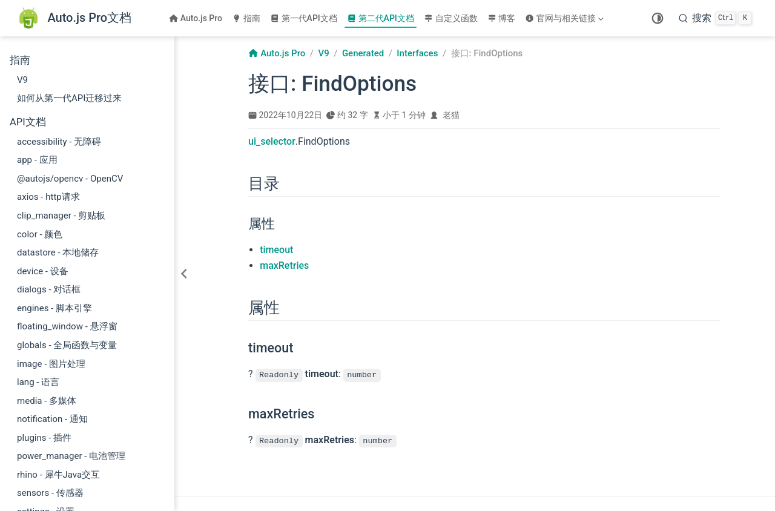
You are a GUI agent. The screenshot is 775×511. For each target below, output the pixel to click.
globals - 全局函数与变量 (67, 345)
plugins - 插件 (44, 437)
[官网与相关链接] (565, 18)
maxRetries (284, 265)
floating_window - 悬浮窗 (67, 326)
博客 (501, 18)
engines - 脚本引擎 (54, 308)
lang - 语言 (38, 382)
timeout (276, 250)
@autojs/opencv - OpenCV (70, 178)
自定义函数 (451, 18)
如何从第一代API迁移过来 (69, 98)
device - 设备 (42, 271)
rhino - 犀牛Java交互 (58, 474)
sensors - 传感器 (50, 492)
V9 (22, 79)
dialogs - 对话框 (49, 289)
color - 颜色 (39, 234)
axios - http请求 (48, 196)
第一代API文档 (303, 18)
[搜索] (715, 18)
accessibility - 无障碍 (59, 141)
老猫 (451, 115)
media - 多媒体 (46, 400)
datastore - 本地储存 (58, 252)
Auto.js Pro (195, 18)
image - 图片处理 (51, 363)
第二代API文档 (380, 18)
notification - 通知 (52, 419)
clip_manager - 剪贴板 (61, 215)
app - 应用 (37, 159)
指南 (246, 18)
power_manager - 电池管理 (71, 455)
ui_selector (271, 141)
